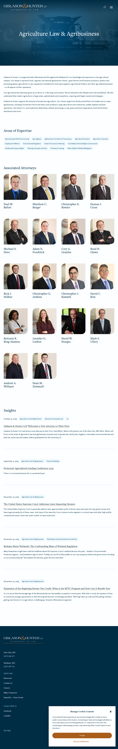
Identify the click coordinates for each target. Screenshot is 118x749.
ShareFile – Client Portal (13, 697)
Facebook (7, 711)
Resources (8, 678)
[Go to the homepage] (25, 7)
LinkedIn (7, 715)
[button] (110, 711)
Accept (82, 735)
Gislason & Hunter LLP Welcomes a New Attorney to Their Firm (36, 426)
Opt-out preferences (81, 741)
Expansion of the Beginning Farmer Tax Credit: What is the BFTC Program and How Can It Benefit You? (57, 588)
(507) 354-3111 (9, 655)
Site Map (7, 730)
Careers (7, 687)
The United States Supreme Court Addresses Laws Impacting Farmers (39, 504)
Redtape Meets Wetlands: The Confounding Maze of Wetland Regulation (40, 546)
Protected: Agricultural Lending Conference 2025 (29, 468)
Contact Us (8, 683)
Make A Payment (10, 692)
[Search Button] (104, 7)
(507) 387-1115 (9, 666)
